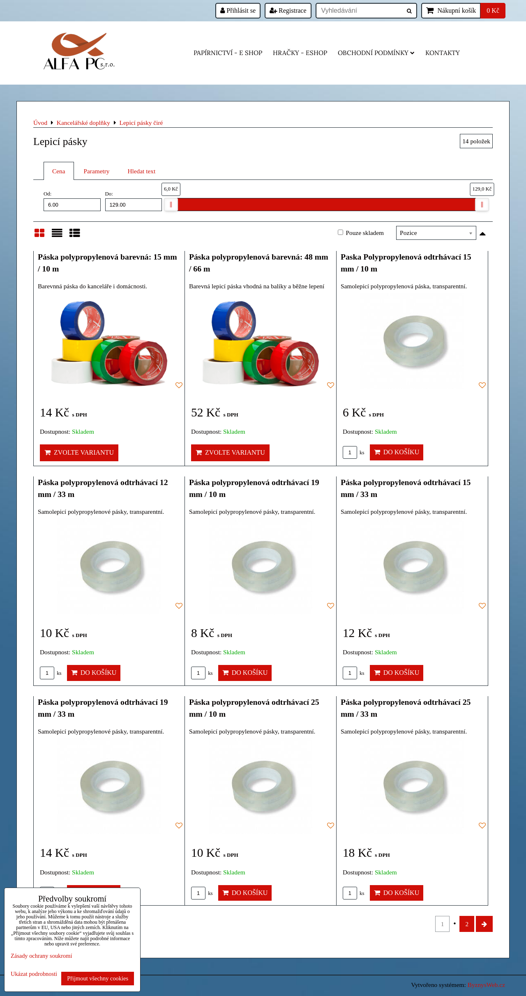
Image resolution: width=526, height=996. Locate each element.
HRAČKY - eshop (300, 53)
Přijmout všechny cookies (97, 978)
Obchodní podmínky (376, 53)
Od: (72, 201)
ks (354, 452)
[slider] (171, 204)
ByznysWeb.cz (486, 984)
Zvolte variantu (79, 452)
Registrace (288, 10)
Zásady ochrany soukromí (41, 955)
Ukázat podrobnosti (34, 974)
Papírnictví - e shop (228, 53)
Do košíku (397, 452)
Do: (133, 201)
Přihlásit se (238, 10)
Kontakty (442, 53)
